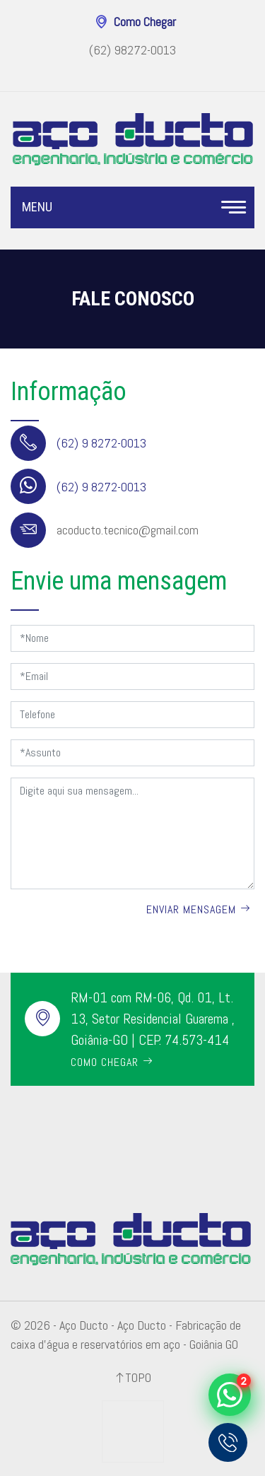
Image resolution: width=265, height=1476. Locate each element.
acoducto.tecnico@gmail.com (128, 530)
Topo (138, 1377)
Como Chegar (145, 22)
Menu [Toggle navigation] (132, 207)
